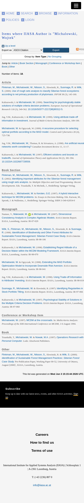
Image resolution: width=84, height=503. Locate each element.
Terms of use (42, 450)
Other (12, 66)
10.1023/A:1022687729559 (16, 161)
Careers (42, 434)
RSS (79, 49)
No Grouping (54, 56)
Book (4, 66)
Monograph (41, 63)
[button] (56, 50)
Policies (12, 19)
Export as (7, 50)
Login (29, 19)
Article (14, 63)
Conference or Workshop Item (64, 63)
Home (10, 13)
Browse (45, 13)
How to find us (42, 442)
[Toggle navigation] (76, 5)
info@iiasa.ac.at (42, 485)
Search (27, 13)
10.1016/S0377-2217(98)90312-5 (45, 109)
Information (68, 13)
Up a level (8, 45)
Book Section (26, 63)
